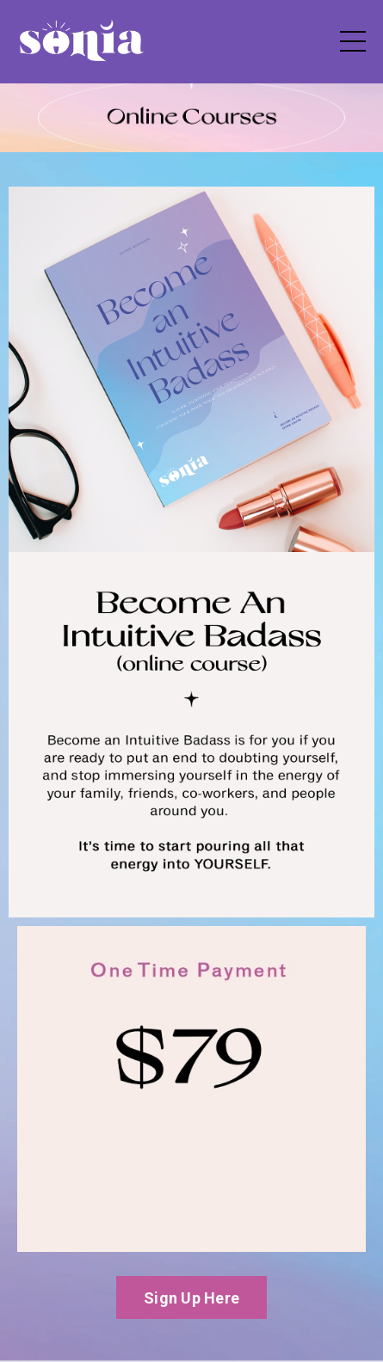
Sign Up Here (191, 1298)
